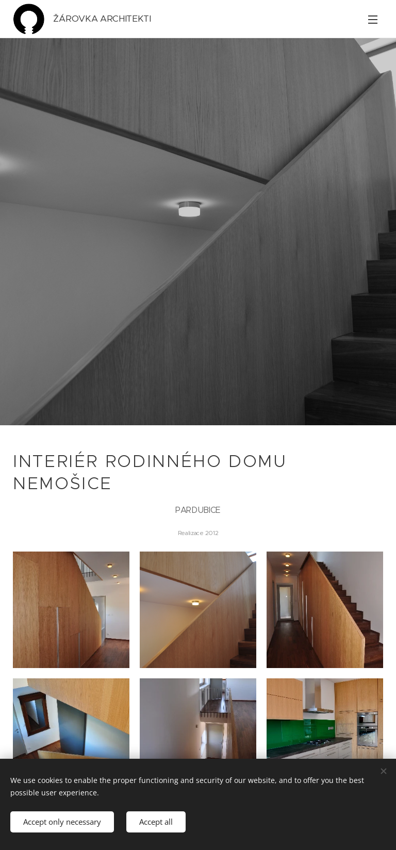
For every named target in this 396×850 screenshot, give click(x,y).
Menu (372, 19)
